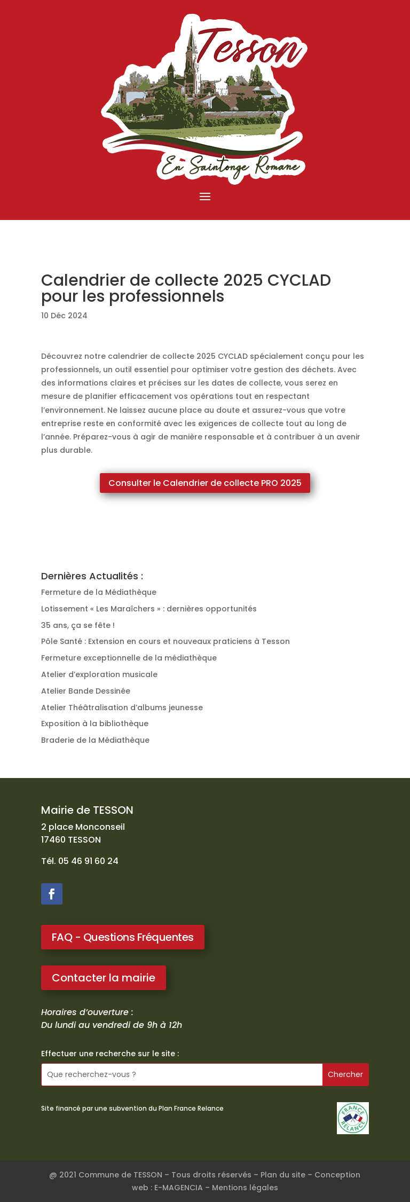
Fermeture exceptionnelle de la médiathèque (129, 658)
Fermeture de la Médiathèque (98, 592)
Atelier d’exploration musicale (99, 674)
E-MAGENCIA (178, 1187)
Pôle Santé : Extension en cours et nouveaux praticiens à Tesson (165, 641)
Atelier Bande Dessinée (85, 691)
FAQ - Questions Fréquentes (123, 937)
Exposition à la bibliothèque (94, 723)
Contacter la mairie (103, 977)
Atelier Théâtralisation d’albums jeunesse (122, 707)
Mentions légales (245, 1187)
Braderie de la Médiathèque (95, 740)
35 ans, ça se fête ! (78, 625)
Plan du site (283, 1174)
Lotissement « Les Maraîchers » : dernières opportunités (149, 608)
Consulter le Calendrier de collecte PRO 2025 (205, 483)
